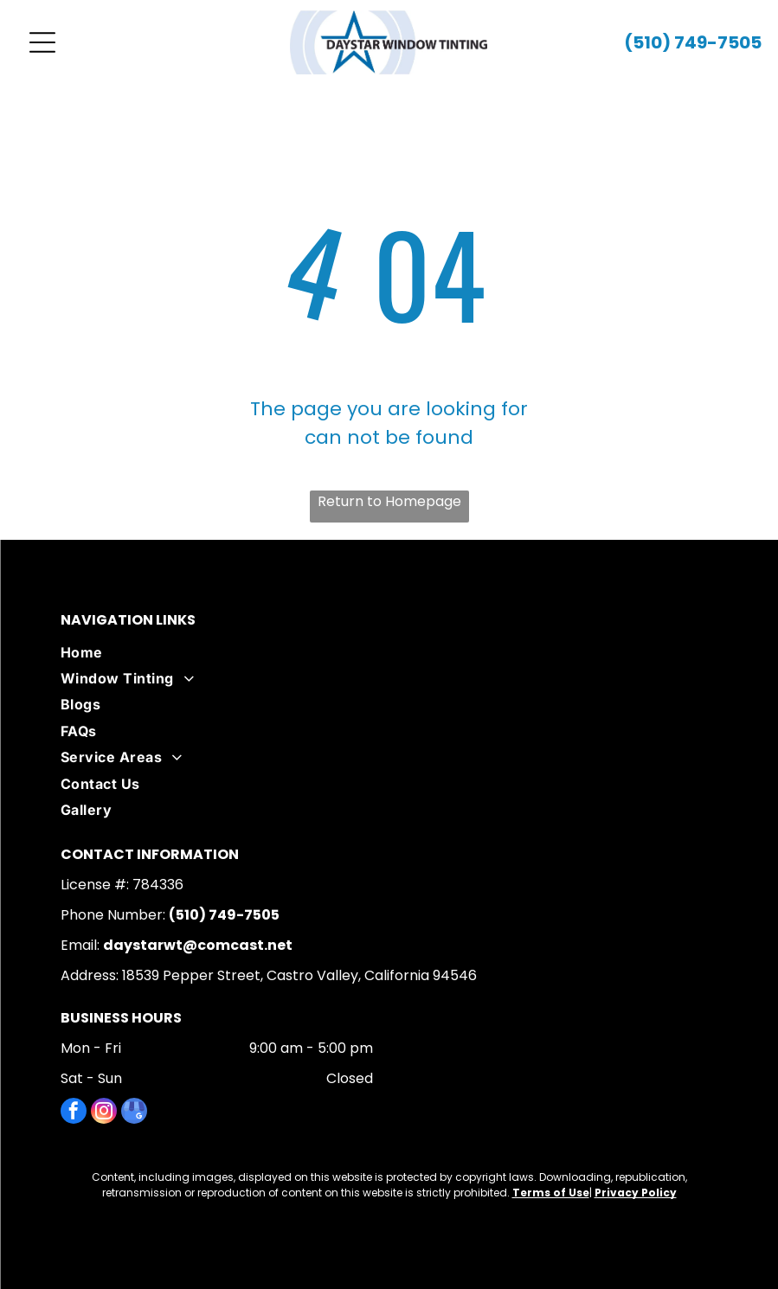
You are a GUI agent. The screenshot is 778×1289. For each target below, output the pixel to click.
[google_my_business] (134, 1113)
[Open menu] (42, 42)
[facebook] (74, 1113)
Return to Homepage (389, 501)
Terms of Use (550, 1192)
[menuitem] (389, 652)
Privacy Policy (636, 1192)
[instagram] (104, 1113)
